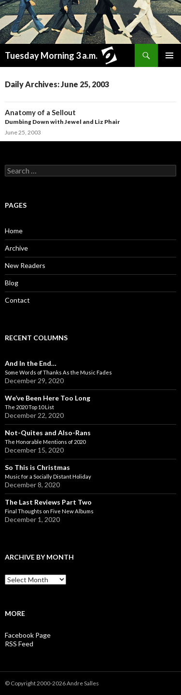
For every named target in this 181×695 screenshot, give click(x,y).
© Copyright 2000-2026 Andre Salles (52, 683)
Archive (16, 248)
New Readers (25, 265)
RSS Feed (19, 644)
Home (14, 231)
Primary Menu (169, 55)
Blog (11, 283)
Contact (17, 300)
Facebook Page (28, 635)
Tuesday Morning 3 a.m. (63, 56)
